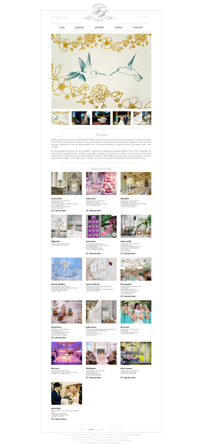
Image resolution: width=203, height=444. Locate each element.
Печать (118, 27)
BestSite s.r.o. (102, 440)
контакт (138, 27)
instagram (145, 17)
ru (66, 17)
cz (53, 17)
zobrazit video (60, 210)
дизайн (99, 27)
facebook (141, 17)
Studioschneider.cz (124, 440)
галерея (79, 27)
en (62, 17)
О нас (62, 27)
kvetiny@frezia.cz (134, 435)
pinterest (149, 17)
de (57, 17)
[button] (48, 89)
